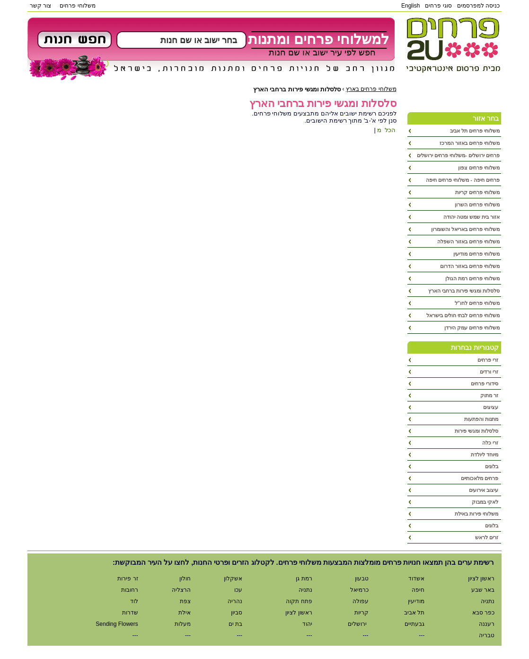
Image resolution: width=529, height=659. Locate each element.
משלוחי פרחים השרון (477, 204)
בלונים (492, 466)
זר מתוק (490, 395)
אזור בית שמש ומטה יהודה (471, 217)
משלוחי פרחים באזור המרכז (470, 143)
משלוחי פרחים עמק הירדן (472, 327)
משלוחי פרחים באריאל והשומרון (465, 229)
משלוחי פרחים (77, 5)
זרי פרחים (488, 360)
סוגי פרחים (438, 5)
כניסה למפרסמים (478, 5)
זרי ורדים (490, 371)
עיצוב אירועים (484, 490)
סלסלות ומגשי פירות (477, 431)
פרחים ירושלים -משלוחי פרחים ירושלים (458, 155)
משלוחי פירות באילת (477, 514)
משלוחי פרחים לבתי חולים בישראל (463, 315)
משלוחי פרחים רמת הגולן (472, 278)
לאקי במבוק (486, 502)
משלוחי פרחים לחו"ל (477, 303)
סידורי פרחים (485, 383)
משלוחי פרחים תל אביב (475, 131)
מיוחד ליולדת (485, 454)
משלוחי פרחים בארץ (371, 89)
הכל (389, 130)
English (410, 5)
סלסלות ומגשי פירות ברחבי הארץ (464, 291)
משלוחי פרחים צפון (479, 167)
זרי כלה (491, 442)
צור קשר (40, 5)
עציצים (491, 407)
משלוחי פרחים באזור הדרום (470, 266)
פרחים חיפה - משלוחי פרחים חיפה (463, 180)
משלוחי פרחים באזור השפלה (468, 241)
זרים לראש (487, 537)
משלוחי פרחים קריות (477, 192)
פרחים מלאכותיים (480, 478)
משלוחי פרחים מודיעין (476, 254)
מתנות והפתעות (482, 419)
